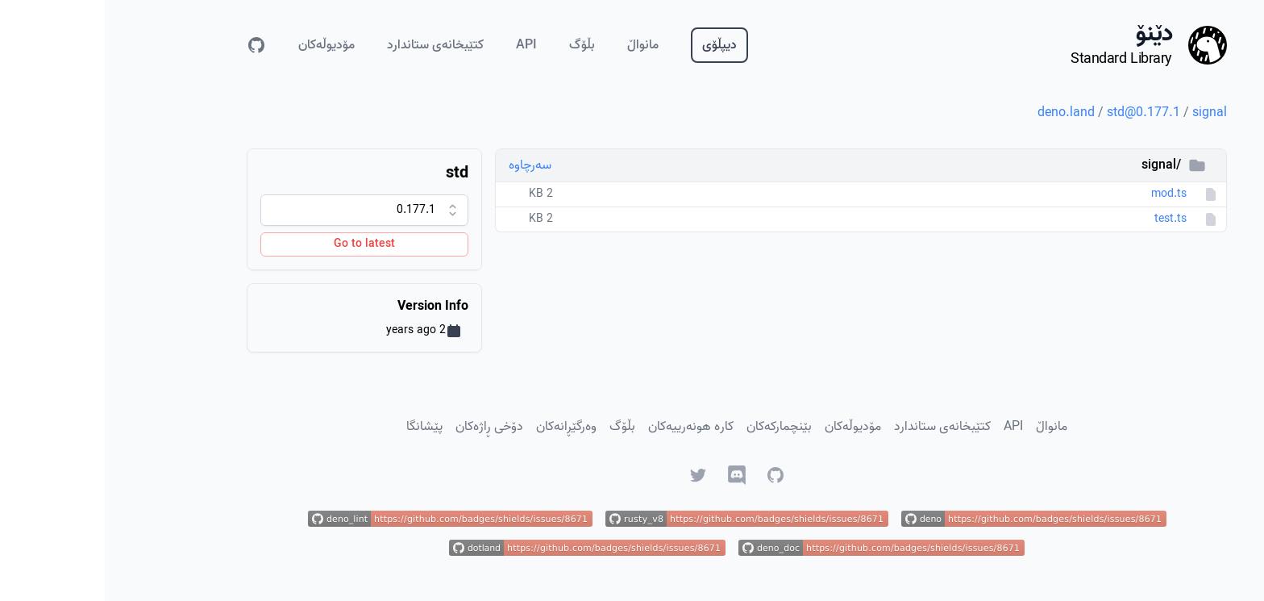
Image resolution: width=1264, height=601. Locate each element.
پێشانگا (319, 426)
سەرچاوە (425, 165)
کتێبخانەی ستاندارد (330, 45)
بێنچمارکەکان (674, 426)
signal (1104, 112)
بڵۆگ (477, 45)
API (421, 45)
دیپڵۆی (614, 45)
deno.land (961, 112)
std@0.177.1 (1038, 112)
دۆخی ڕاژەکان (384, 426)
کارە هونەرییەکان (586, 426)
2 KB (436, 194)
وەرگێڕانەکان (461, 426)
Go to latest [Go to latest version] (259, 244)
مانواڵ (538, 45)
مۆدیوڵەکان (221, 45)
